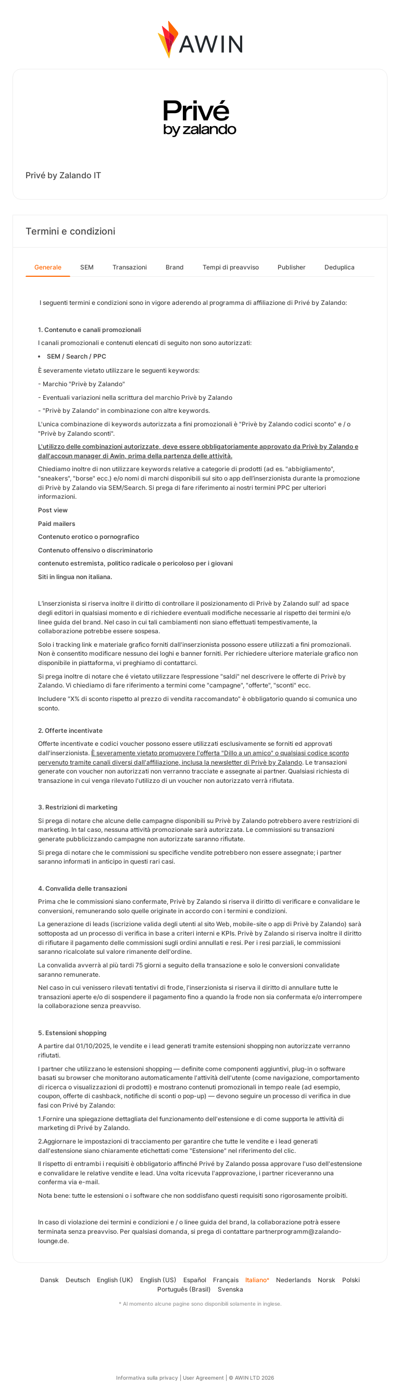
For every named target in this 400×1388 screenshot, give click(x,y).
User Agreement (203, 1377)
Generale (47, 267)
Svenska (230, 1289)
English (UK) (115, 1280)
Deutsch (78, 1280)
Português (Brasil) (184, 1289)
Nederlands (293, 1280)
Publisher (292, 267)
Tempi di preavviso (231, 267)
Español (194, 1280)
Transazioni (130, 267)
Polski (351, 1280)
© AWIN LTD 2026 (251, 1377)
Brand (175, 267)
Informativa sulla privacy (147, 1377)
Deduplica (339, 267)
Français (226, 1280)
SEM (87, 267)
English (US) (158, 1280)
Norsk (326, 1280)
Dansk (49, 1280)
